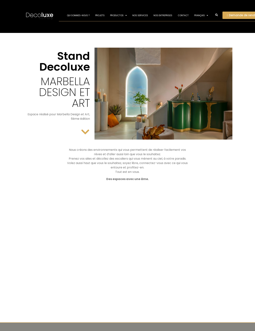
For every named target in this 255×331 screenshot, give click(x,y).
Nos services (140, 15)
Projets (100, 15)
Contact (183, 15)
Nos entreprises (163, 15)
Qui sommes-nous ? (78, 15)
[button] (216, 15)
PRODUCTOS (118, 15)
